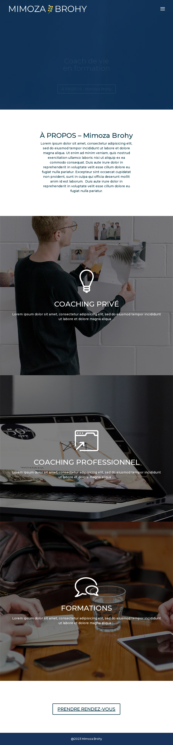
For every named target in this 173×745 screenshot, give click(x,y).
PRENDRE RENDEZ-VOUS (86, 709)
